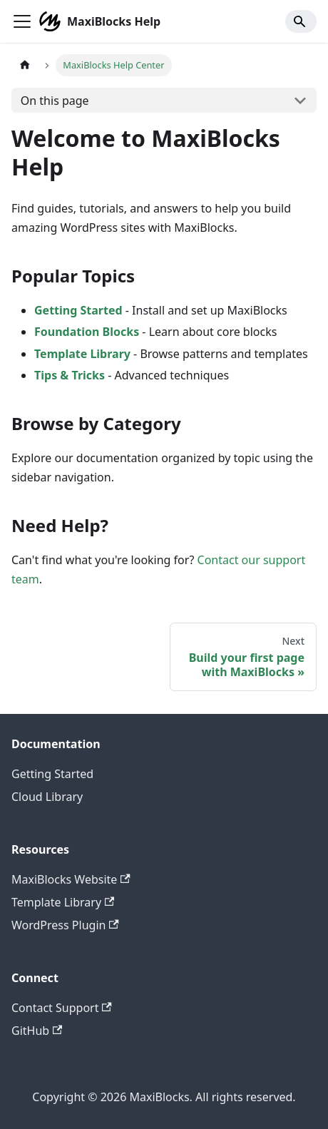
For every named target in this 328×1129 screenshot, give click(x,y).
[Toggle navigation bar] (22, 21)
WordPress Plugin (65, 925)
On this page (55, 100)
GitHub (36, 1030)
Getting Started (78, 310)
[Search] (301, 21)
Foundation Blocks (86, 331)
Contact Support (61, 1008)
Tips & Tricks (69, 375)
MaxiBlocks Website (70, 879)
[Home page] (25, 65)
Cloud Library (47, 796)
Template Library (82, 354)
